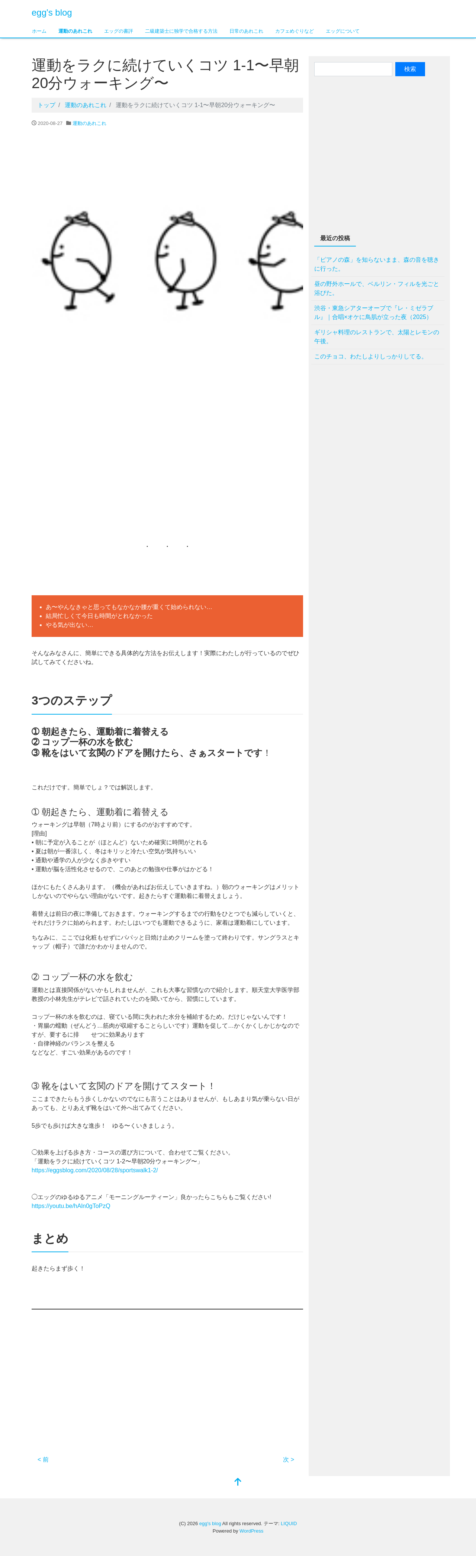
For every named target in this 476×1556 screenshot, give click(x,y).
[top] (238, 1483)
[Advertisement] (167, 469)
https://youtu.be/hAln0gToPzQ (71, 1206)
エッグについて (343, 31)
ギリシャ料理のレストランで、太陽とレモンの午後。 (376, 336)
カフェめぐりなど (294, 31)
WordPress (251, 1531)
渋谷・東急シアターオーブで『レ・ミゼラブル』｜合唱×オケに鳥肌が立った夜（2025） (373, 312)
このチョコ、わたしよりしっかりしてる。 (370, 356)
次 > (288, 1459)
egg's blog (52, 12)
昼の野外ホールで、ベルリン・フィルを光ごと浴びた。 (376, 288)
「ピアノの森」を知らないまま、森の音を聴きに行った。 (376, 264)
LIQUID (289, 1523)
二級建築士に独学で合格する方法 (181, 31)
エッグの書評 (118, 31)
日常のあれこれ (246, 31)
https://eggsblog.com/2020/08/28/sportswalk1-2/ (95, 1170)
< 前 (43, 1459)
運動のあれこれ (75, 31)
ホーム (39, 31)
